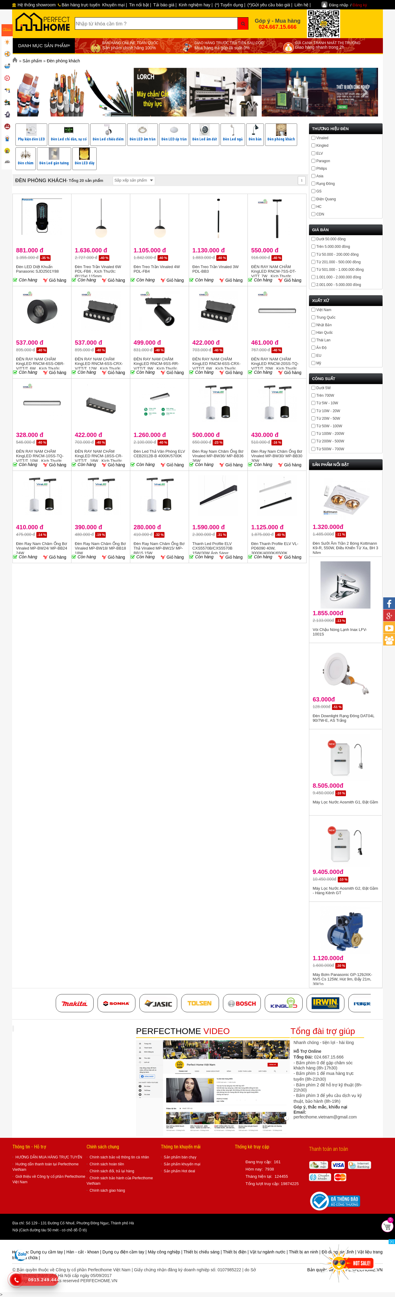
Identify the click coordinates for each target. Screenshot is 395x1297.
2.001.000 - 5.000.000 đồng (338, 285)
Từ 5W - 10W (327, 403)
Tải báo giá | (165, 4)
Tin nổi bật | (140, 4)
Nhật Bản (324, 325)
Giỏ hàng (54, 280)
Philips (321, 168)
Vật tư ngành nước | (269, 1251)
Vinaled (322, 138)
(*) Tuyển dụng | (230, 4)
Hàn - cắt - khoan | (84, 1251)
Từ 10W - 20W (328, 411)
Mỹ (318, 363)
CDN (320, 214)
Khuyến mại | (114, 4)
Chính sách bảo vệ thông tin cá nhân (119, 1157)
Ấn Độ (321, 348)
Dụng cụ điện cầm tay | (125, 1251)
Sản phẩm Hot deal (179, 1171)
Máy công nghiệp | (166, 1251)
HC (318, 207)
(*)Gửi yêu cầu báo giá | (269, 4)
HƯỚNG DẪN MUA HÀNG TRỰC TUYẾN (48, 1157)
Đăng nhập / (348, 5)
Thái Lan (323, 340)
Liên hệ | (302, 4)
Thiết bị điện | (236, 1251)
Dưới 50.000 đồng (331, 239)
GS (318, 191)
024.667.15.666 (278, 27)
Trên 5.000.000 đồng (333, 247)
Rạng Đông (325, 184)
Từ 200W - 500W (330, 441)
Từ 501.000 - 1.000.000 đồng (339, 270)
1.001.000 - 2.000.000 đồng (338, 277)
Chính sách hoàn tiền (107, 1164)
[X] (392, 1241)
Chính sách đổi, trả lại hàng (112, 1171)
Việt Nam (323, 310)
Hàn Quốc (324, 332)
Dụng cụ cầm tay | (48, 1251)
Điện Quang (326, 199)
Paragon (323, 161)
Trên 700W (325, 395)
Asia (319, 176)
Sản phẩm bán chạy (180, 1157)
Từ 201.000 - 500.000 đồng (338, 262)
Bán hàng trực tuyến (79, 4)
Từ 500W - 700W (330, 449)
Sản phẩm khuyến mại (182, 1164)
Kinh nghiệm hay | (196, 4)
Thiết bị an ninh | (305, 1251)
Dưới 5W (323, 388)
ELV (319, 153)
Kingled (322, 145)
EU (318, 355)
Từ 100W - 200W (330, 434)
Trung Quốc (325, 317)
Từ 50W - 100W (329, 426)
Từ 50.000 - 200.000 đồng (337, 254)
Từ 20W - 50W (328, 418)
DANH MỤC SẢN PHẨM (44, 45)
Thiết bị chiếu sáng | (203, 1251)
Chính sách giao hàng (107, 1190)
